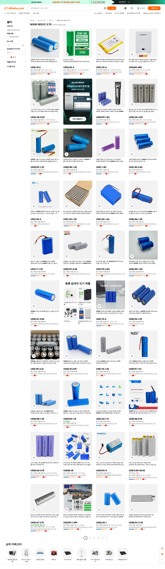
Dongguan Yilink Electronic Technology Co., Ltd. (45, 323)
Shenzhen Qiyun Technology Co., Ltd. (75, 373)
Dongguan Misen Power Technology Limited (45, 122)
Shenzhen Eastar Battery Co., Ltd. (107, 172)
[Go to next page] (107, 538)
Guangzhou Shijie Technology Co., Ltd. (76, 425)
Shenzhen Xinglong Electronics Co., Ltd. (44, 373)
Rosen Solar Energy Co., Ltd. (138, 72)
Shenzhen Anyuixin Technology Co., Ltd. (142, 423)
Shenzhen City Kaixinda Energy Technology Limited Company (143, 122)
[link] (162, 548)
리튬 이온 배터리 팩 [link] (63, 20)
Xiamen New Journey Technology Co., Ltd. (45, 475)
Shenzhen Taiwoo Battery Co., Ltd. (107, 224)
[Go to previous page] (81, 538)
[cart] (132, 8)
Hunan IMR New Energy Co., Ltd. (74, 72)
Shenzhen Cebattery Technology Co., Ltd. (142, 477)
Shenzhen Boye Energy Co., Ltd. (106, 527)
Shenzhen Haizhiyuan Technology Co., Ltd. (143, 373)
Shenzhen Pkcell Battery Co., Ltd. (140, 172)
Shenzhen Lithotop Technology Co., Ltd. (44, 423)
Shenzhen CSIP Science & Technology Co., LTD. (45, 172)
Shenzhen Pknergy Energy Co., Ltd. (107, 122)
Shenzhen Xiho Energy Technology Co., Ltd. (77, 527)
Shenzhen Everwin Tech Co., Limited (43, 274)
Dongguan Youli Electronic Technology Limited (143, 224)
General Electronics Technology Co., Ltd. (76, 224)
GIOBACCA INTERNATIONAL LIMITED (109, 475)
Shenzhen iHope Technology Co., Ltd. (108, 373)
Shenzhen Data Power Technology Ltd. (43, 72)
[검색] (111, 8)
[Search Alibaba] (66, 8)
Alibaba (32, 20)
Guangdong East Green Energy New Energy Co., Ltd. (143, 527)
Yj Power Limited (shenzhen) (40, 224)
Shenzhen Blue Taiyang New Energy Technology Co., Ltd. (77, 172)
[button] (105, 8)
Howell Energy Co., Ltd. (136, 323)
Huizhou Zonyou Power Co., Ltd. (106, 423)
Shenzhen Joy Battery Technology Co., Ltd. (110, 274)
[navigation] (16, 279)
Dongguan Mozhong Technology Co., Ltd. (110, 323)
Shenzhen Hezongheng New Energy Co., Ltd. (77, 274)
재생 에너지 (42, 20)
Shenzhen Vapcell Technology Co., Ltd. (43, 529)
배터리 (51, 20)
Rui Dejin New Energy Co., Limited (74, 475)
